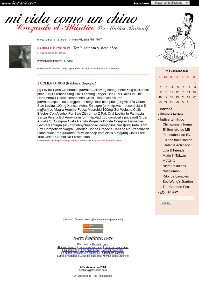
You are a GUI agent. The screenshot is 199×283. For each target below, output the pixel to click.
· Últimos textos (170, 114)
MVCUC (169, 161)
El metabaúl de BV (177, 135)
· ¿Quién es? (168, 192)
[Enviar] (68, 61)
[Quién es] (117, 219)
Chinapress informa (177, 124)
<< (166, 70)
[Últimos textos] (82, 219)
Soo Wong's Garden (178, 181)
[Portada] (68, 219)
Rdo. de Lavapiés (176, 176)
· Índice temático (171, 119)
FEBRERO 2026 (178, 70)
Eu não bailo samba (178, 140)
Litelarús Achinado (176, 145)
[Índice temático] (101, 219)
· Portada (165, 109)
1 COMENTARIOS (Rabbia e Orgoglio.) (66, 83)
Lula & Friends (173, 150)
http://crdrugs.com (65, 140)
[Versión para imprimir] (50, 61)
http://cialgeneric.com (109, 140)
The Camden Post (176, 187)
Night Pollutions (174, 166)
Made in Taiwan (174, 155)
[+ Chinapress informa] (51, 52)
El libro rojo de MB (176, 129)
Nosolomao (171, 171)
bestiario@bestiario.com (93, 270)
